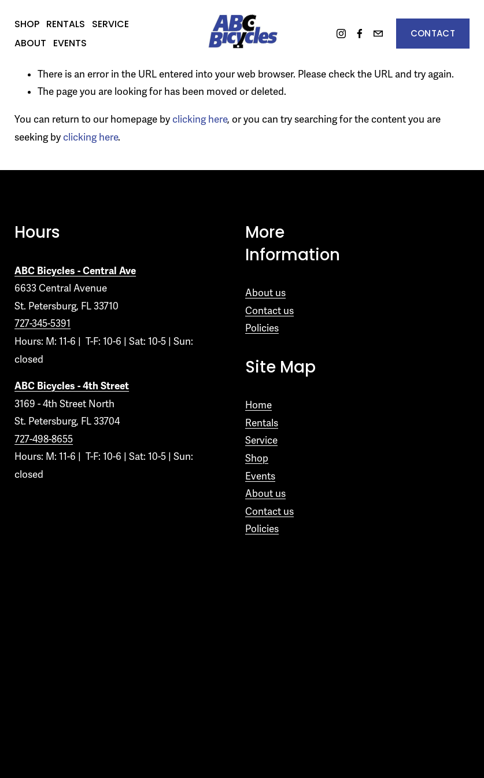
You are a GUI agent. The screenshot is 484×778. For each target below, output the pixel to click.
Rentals (65, 24)
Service (110, 24)
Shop (26, 24)
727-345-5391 (42, 324)
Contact (433, 33)
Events (70, 43)
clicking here (199, 119)
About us (265, 293)
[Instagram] (341, 33)
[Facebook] (359, 33)
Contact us (269, 311)
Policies (262, 328)
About (30, 43)
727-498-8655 (43, 439)
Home (258, 405)
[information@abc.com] (378, 33)
